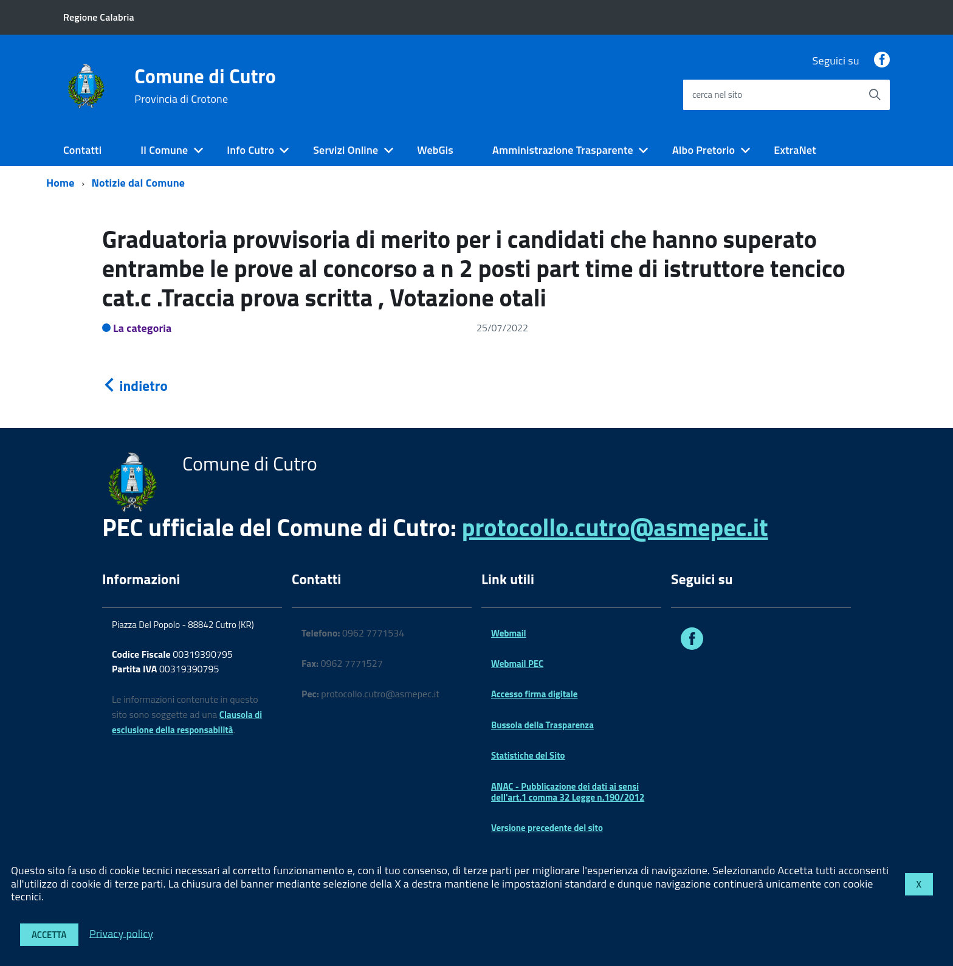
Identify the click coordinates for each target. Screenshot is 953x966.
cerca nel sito (717, 94)
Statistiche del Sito (528, 755)
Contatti (82, 150)
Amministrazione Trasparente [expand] (562, 150)
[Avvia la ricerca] (874, 95)
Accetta (49, 935)
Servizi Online (345, 150)
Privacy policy (121, 933)
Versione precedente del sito (547, 828)
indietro (135, 385)
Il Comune (164, 150)
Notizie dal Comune (138, 182)
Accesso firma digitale (534, 694)
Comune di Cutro (205, 85)
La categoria (142, 328)
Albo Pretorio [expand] (703, 150)
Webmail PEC (517, 664)
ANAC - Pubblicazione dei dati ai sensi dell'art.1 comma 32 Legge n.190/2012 (567, 791)
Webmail (508, 633)
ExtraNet (795, 150)
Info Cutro (250, 150)
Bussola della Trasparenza (542, 725)
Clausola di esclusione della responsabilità (187, 722)
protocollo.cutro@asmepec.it (615, 527)
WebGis (435, 150)
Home (60, 182)
